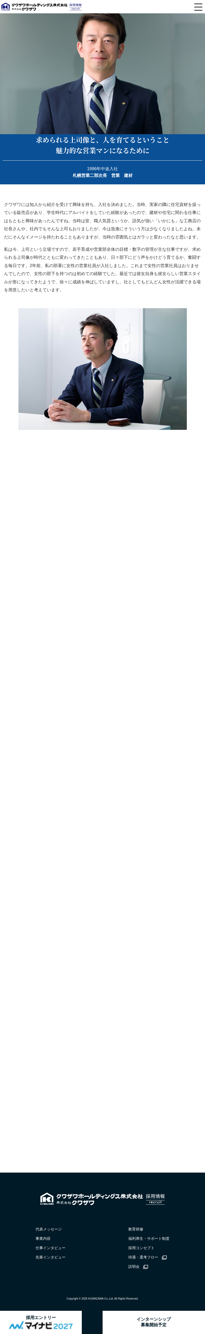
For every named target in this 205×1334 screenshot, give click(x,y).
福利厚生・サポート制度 (148, 1238)
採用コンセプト (141, 1248)
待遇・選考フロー (147, 1257)
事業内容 (43, 1238)
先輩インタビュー (50, 1257)
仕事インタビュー (50, 1248)
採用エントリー (41, 1322)
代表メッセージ (49, 1229)
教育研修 (135, 1229)
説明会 (138, 1266)
